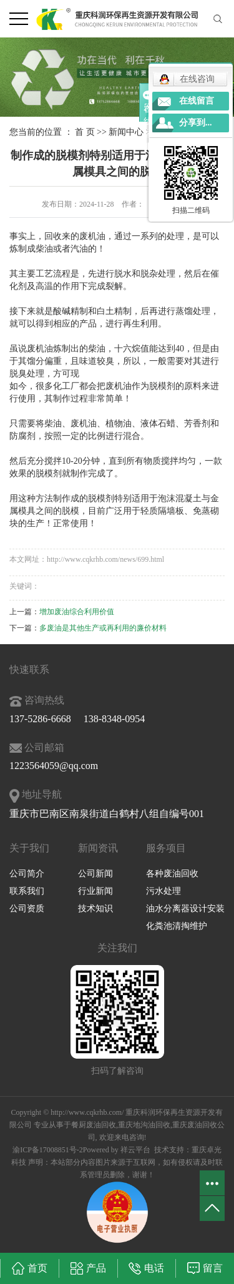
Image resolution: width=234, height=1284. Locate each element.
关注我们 (117, 948)
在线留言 (196, 100)
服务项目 (166, 848)
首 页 (85, 132)
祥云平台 (135, 1149)
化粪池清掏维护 (176, 926)
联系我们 (26, 891)
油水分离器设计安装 (185, 908)
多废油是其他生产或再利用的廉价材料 (103, 628)
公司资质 (26, 908)
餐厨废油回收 (93, 1124)
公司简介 (26, 873)
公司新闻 (95, 873)
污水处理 (163, 891)
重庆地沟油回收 (144, 1124)
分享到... (195, 122)
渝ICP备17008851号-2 (47, 1149)
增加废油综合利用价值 (76, 611)
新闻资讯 (98, 848)
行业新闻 (95, 891)
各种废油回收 (172, 873)
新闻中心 (126, 132)
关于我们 (29, 848)
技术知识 (95, 908)
